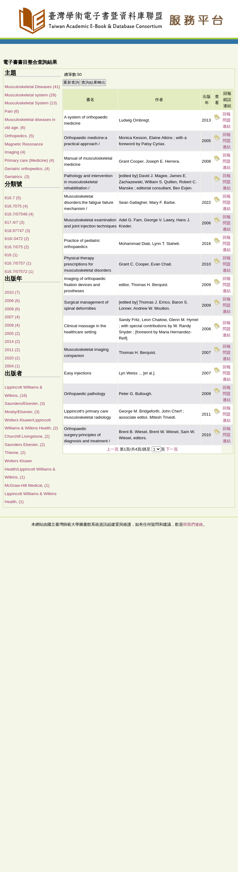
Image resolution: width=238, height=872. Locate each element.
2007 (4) (12, 317)
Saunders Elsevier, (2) (25, 444)
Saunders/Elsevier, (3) (25, 403)
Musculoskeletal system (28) (30, 95)
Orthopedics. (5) (19, 136)
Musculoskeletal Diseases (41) (32, 86)
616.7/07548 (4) (19, 214)
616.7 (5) (13, 198)
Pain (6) (12, 111)
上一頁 (113, 449)
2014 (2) (12, 341)
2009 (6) (12, 309)
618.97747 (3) (17, 230)
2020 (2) (12, 358)
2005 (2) (12, 333)
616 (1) (11, 255)
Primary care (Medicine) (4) (29, 160)
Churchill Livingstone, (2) (27, 436)
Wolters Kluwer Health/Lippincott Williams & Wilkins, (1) (30, 469)
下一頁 (172, 449)
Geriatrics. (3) (17, 176)
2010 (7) (12, 292)
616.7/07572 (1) (19, 271)
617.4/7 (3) (14, 222)
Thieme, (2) (15, 452)
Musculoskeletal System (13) (31, 103)
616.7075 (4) (16, 206)
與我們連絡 (193, 524)
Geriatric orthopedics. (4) (27, 168)
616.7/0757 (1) (18, 263)
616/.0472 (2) (17, 238)
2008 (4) (12, 325)
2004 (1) (12, 366)
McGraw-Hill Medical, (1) (27, 485)
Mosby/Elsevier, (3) (22, 411)
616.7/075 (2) (17, 247)
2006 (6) (12, 300)
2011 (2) (12, 349)
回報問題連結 (227, 120)
